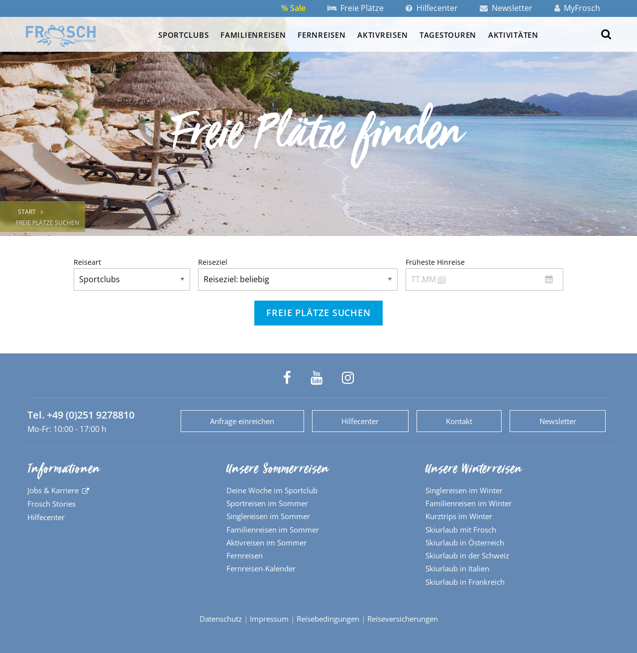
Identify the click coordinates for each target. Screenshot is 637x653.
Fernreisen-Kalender (261, 568)
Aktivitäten (513, 35)
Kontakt (459, 421)
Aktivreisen (382, 35)
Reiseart (132, 274)
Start (27, 212)
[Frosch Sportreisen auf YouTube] (316, 378)
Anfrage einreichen (242, 421)
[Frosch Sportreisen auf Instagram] (348, 378)
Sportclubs (183, 35)
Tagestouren (448, 35)
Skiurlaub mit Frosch (460, 530)
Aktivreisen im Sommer (266, 542)
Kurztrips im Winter (458, 516)
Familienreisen (253, 35)
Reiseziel (298, 274)
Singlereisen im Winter (464, 490)
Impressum (269, 619)
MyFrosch (577, 7)
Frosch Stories (51, 504)
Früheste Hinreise (484, 274)
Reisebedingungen (328, 619)
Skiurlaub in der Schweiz (467, 555)
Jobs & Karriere (53, 490)
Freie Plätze (355, 7)
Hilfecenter (432, 7)
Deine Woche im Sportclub (272, 490)
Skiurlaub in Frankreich (465, 582)
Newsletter (506, 7)
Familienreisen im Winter (468, 503)
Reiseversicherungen (402, 619)
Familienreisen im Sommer (272, 530)
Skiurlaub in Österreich (464, 542)
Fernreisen (321, 35)
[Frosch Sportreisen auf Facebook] (287, 378)
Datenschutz (221, 619)
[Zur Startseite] (61, 36)
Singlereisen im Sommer (268, 516)
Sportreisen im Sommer (267, 503)
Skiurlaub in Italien (457, 568)
